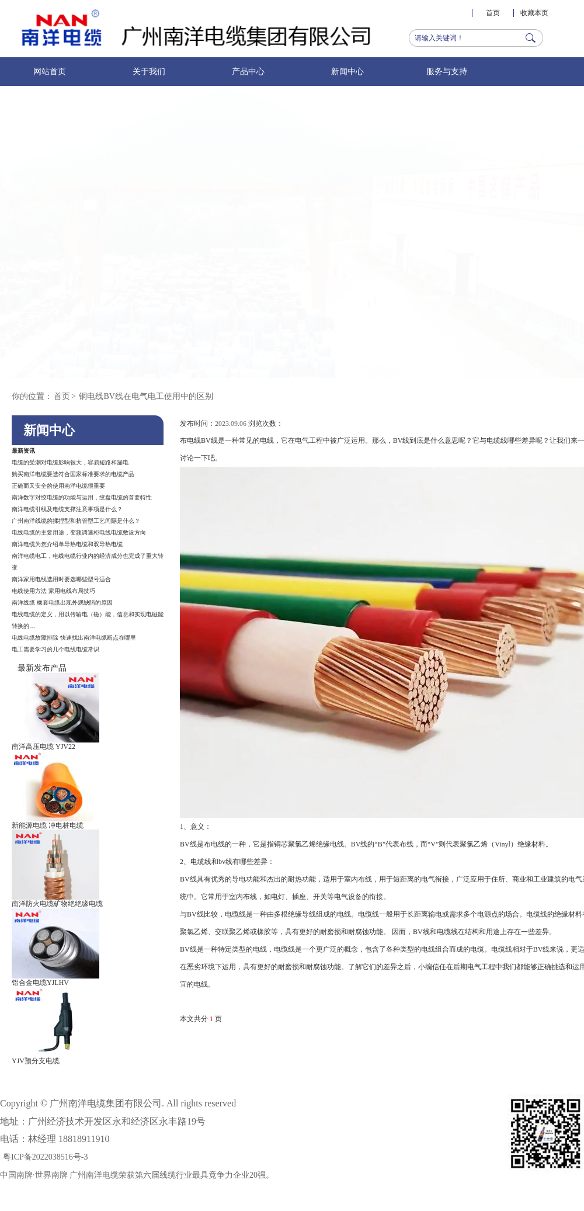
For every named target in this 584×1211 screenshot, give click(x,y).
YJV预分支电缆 (36, 1061)
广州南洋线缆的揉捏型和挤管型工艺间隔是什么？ (76, 521)
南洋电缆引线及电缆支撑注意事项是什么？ (67, 509)
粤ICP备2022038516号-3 (45, 1157)
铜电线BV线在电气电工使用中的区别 (146, 396)
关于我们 (149, 71)
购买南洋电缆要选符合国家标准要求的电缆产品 (73, 474)
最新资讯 (23, 450)
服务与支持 (446, 71)
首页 (493, 13)
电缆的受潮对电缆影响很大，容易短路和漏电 (70, 462)
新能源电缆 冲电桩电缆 (48, 825)
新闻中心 (347, 71)
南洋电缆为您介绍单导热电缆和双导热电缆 (67, 544)
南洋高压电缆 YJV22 (43, 746)
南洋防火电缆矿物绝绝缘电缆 (57, 904)
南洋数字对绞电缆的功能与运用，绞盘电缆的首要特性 (82, 497)
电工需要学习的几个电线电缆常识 (55, 649)
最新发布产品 (42, 668)
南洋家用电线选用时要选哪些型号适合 (61, 579)
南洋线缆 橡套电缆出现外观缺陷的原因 (62, 602)
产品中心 (248, 71)
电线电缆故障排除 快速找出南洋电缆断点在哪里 (74, 637)
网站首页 (49, 71)
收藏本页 (534, 13)
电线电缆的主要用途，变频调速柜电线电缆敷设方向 (79, 532)
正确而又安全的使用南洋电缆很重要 (58, 486)
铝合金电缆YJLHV (40, 982)
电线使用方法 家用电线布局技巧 (53, 591)
